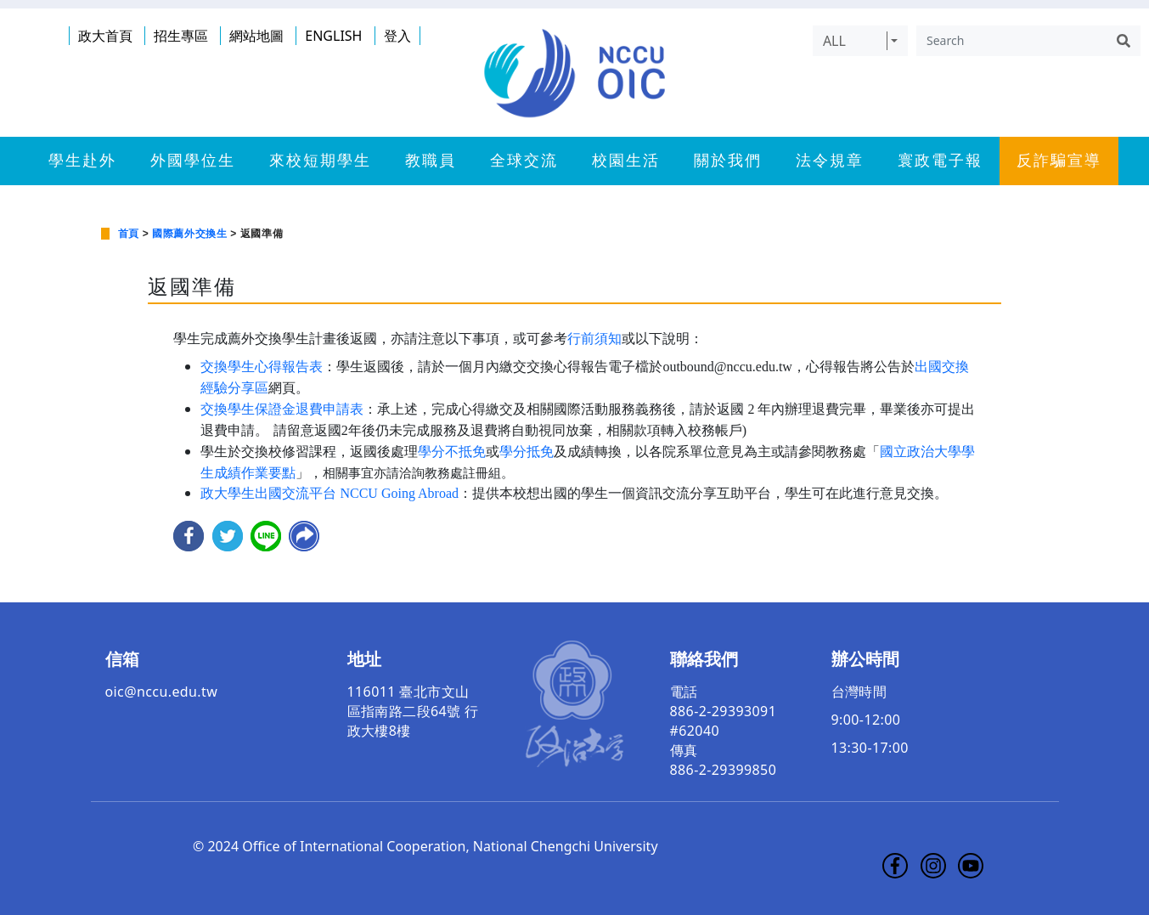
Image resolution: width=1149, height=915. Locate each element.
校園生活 (626, 160)
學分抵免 (526, 451)
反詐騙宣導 (1059, 160)
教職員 (430, 160)
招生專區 (181, 35)
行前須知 (594, 338)
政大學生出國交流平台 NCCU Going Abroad (329, 493)
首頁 (128, 234)
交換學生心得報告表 (261, 366)
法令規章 (830, 160)
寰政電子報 (940, 160)
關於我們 (728, 160)
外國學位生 (192, 160)
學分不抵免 (452, 451)
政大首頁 (105, 35)
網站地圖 (256, 35)
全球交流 (524, 160)
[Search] (1011, 40)
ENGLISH (333, 35)
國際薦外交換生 (189, 234)
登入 (397, 35)
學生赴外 (82, 160)
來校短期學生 (320, 160)
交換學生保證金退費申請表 (281, 409)
